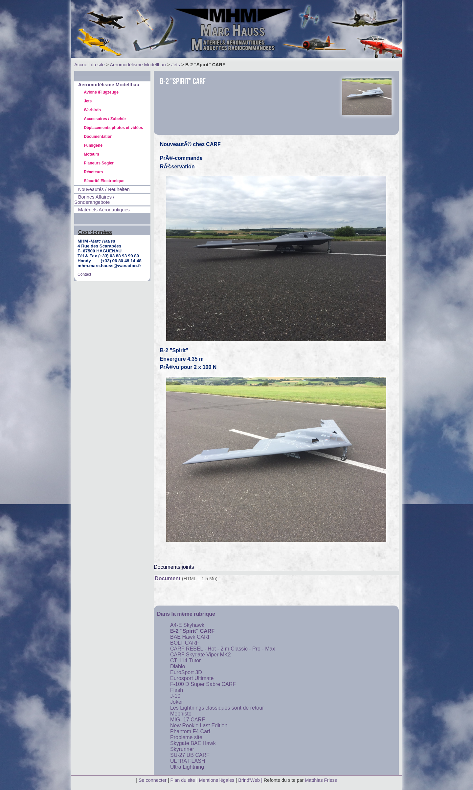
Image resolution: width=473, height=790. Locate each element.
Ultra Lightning (187, 767)
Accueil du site (89, 64)
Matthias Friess (321, 780)
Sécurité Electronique (104, 181)
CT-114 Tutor (185, 660)
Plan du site (182, 780)
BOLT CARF (184, 643)
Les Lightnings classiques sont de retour (217, 708)
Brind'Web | (250, 780)
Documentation (98, 136)
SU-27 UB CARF (190, 755)
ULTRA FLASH (187, 761)
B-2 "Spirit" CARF (192, 631)
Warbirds (92, 110)
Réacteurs (93, 172)
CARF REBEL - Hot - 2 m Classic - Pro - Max (222, 648)
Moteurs (91, 154)
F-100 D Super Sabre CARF (203, 684)
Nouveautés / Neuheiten (104, 189)
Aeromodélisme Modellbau (138, 64)
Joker (176, 702)
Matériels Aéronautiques (104, 209)
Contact (84, 274)
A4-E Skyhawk (187, 625)
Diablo (177, 666)
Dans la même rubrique (186, 614)
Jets (175, 64)
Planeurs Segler (99, 163)
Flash (176, 690)
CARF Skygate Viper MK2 (200, 654)
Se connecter (153, 780)
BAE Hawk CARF (190, 637)
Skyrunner (182, 749)
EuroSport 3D (186, 672)
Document (167, 578)
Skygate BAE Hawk (193, 743)
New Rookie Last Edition (198, 725)
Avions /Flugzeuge (101, 92)
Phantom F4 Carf (190, 731)
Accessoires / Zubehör (105, 119)
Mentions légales (217, 780)
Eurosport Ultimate (192, 678)
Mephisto (180, 713)
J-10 (175, 696)
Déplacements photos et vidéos (113, 127)
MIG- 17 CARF (187, 719)
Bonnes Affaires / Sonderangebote (94, 199)
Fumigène (93, 145)
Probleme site (186, 737)
